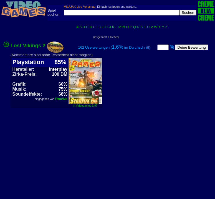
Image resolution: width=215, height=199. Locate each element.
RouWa (61, 99)
